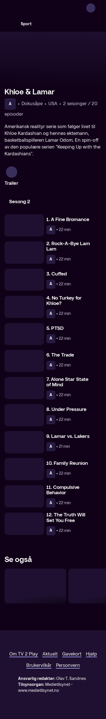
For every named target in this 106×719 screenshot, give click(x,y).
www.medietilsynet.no (38, 690)
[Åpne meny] (98, 8)
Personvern (68, 665)
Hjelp (91, 654)
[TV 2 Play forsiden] (47, 8)
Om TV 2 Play (23, 654)
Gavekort (71, 654)
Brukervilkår (38, 665)
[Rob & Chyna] (35, 586)
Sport (26, 24)
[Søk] (10, 23)
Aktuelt (50, 654)
